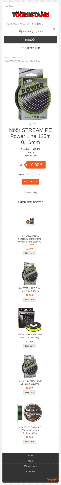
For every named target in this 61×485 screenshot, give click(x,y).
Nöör (23, 57)
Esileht (6, 57)
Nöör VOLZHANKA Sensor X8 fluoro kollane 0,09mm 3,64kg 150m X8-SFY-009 (30, 240)
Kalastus (15, 57)
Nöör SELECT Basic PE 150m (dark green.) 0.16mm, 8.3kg (29, 430)
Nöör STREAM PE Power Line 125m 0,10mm (30, 289)
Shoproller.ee (53, 479)
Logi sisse (9, 6)
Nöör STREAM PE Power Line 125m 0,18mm (30, 382)
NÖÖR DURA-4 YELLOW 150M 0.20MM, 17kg (30, 336)
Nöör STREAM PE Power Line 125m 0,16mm (22, 61)
